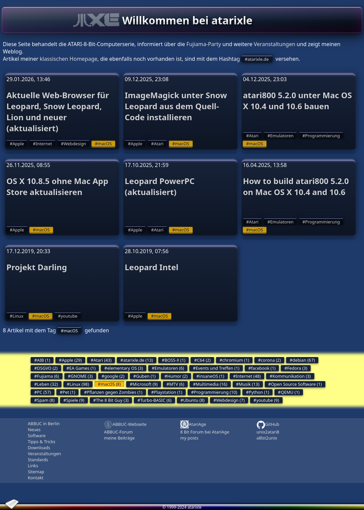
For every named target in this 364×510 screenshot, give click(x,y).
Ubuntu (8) (193, 400)
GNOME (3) (82, 376)
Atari (159, 144)
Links (33, 466)
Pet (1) (68, 392)
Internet (44, 144)
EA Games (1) (82, 368)
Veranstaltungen (274, 44)
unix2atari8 (267, 432)
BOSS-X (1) (175, 360)
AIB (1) (43, 360)
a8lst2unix (266, 438)
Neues (34, 430)
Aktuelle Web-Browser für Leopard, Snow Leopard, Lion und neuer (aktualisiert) (57, 112)
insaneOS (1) (211, 376)
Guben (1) (146, 376)
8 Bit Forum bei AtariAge (204, 432)
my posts (189, 438)
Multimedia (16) (211, 384)
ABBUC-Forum (118, 432)
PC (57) (44, 392)
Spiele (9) (75, 400)
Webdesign (75, 144)
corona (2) (271, 360)
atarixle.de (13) (138, 360)
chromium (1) (235, 360)
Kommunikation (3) (291, 376)
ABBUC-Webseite (125, 424)
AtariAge (193, 424)
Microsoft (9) (145, 384)
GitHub (267, 424)
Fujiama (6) (48, 376)
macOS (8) (111, 384)
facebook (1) (263, 368)
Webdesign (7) (230, 400)
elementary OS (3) (125, 368)
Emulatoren (282, 136)
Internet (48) (248, 376)
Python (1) (259, 392)
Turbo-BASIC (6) (156, 400)
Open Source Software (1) (296, 384)
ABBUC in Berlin (43, 423)
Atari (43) (103, 360)
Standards (38, 460)
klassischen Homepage (69, 58)
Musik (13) (249, 384)
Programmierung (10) (215, 392)
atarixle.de (257, 59)
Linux (17, 316)
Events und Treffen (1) (217, 368)
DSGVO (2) (47, 368)
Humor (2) (177, 376)
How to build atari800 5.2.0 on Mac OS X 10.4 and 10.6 (296, 186)
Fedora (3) (297, 368)
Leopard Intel (151, 267)
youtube (69, 316)
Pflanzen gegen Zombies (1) (114, 392)
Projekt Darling (36, 267)
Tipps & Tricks (41, 442)
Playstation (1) (168, 392)
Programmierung (322, 136)
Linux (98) (79, 384)
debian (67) (304, 360)
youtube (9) (267, 400)
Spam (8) (45, 400)
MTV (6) (176, 384)
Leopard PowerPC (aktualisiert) (159, 186)
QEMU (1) (290, 392)
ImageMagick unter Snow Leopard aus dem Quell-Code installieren (176, 106)
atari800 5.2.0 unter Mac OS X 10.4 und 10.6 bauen (297, 101)
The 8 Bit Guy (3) (112, 400)
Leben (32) (47, 384)
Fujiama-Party (203, 44)
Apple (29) (72, 360)
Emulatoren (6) (169, 368)
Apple (18, 144)
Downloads (39, 448)
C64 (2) (204, 360)
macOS (105, 144)
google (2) (114, 376)
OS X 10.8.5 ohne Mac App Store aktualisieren (57, 186)
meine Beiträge (119, 438)
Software (36, 436)
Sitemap (36, 472)
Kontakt (35, 478)
